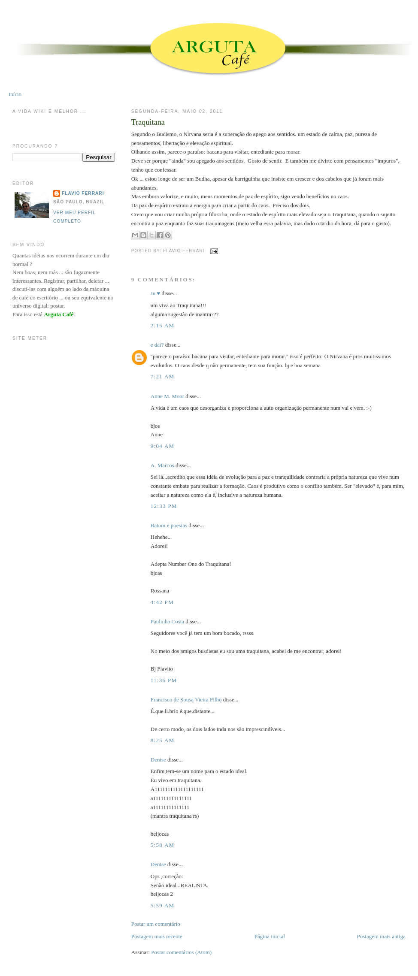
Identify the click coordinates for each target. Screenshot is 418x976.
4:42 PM (162, 602)
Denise (158, 759)
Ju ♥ (156, 293)
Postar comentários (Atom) (181, 952)
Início (15, 94)
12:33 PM (164, 506)
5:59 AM (163, 905)
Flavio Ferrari (83, 193)
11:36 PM (164, 680)
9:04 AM (163, 446)
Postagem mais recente (156, 936)
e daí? (157, 344)
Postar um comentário (155, 924)
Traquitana (148, 122)
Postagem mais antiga (381, 936)
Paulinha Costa (167, 621)
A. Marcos (162, 465)
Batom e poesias (169, 525)
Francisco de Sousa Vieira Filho (186, 699)
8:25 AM (163, 740)
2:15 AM (163, 325)
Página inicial (269, 936)
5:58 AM (163, 845)
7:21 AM (163, 376)
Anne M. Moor (167, 396)
